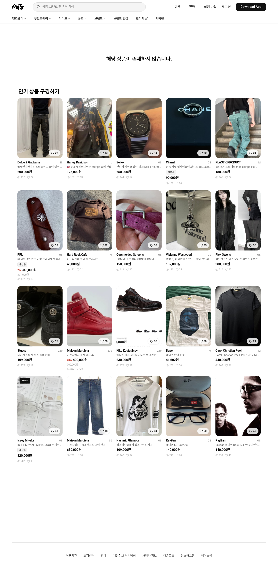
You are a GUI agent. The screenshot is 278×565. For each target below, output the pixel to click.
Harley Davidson (77, 162)
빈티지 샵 (142, 18)
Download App (250, 7)
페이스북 (206, 555)
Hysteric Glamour (127, 440)
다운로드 (168, 555)
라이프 (64, 18)
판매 (192, 7)
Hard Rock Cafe (77, 254)
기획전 (160, 18)
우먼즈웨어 (42, 18)
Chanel (170, 162)
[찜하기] (54, 153)
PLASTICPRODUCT (228, 162)
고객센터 (88, 555)
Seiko (120, 162)
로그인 (226, 7)
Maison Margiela (78, 350)
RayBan (171, 440)
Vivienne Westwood (179, 254)
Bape (169, 350)
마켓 (177, 7)
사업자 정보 (149, 555)
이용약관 (71, 555)
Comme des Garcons (130, 254)
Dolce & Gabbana (28, 162)
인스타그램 (187, 555)
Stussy (21, 350)
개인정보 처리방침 (124, 555)
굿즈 (82, 18)
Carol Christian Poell (228, 350)
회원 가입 (210, 7)
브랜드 (100, 18)
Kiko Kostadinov (127, 350)
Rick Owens (223, 254)
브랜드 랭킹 (121, 18)
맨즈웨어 (19, 18)
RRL (20, 254)
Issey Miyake (25, 440)
